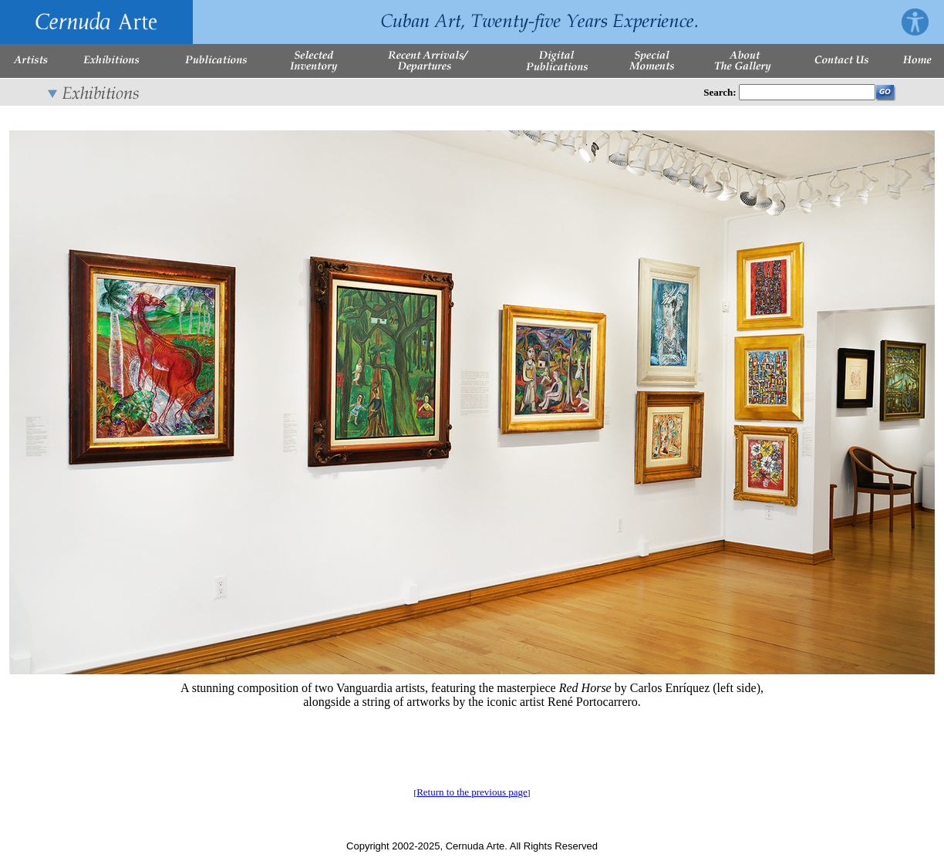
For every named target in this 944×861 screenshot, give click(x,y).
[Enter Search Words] (807, 92)
